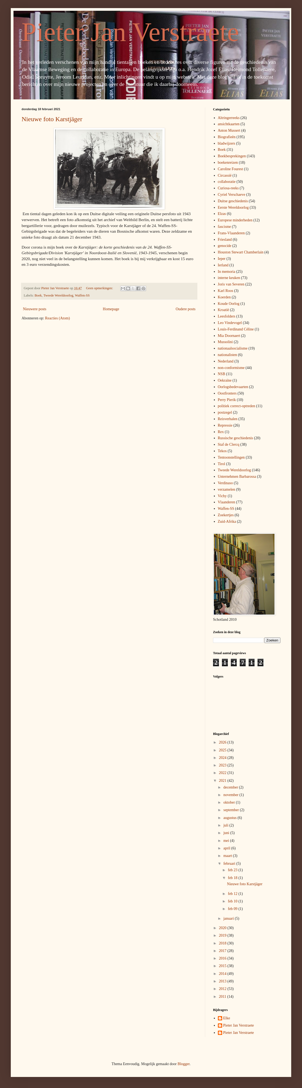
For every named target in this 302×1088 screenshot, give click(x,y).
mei (226, 841)
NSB (221, 374)
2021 (223, 781)
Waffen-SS (82, 295)
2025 (223, 750)
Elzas (222, 214)
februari (229, 864)
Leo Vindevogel (230, 323)
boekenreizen (228, 163)
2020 (223, 928)
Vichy (222, 496)
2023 (223, 765)
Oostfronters (227, 393)
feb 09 (233, 909)
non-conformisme (231, 368)
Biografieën (227, 137)
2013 (223, 981)
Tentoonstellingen (231, 457)
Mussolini (225, 342)
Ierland (223, 265)
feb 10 (233, 901)
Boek (38, 295)
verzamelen (226, 489)
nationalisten (227, 355)
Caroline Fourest (230, 169)
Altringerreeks (229, 118)
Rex (221, 432)
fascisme (224, 227)
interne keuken (229, 278)
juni (226, 833)
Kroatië (223, 310)
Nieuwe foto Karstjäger (52, 119)
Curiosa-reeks (228, 188)
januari (229, 918)
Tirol (221, 464)
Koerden (224, 297)
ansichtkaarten (229, 124)
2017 (223, 951)
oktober (229, 802)
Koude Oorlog (229, 304)
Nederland (226, 361)
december (231, 787)
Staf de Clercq (228, 444)
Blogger (184, 1064)
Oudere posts (186, 309)
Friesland (225, 240)
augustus (230, 818)
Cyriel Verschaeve (231, 195)
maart (228, 856)
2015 (223, 966)
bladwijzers (226, 143)
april (227, 848)
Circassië (225, 175)
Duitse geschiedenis (233, 201)
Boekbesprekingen (232, 156)
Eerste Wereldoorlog (233, 207)
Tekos (222, 451)
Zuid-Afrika (227, 521)
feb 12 (233, 894)
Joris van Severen (231, 284)
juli (226, 825)
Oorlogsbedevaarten (233, 387)
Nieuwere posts (34, 309)
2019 (223, 935)
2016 (223, 958)
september (231, 810)
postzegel (225, 412)
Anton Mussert (229, 130)
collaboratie (227, 182)
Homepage (111, 309)
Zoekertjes (226, 515)
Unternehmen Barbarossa (237, 477)
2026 (223, 742)
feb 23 (233, 870)
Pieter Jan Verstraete (130, 32)
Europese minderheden (235, 220)
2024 (223, 758)
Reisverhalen (228, 419)
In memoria (226, 272)
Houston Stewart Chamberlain (241, 252)
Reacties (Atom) (57, 318)
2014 (223, 974)
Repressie (225, 425)
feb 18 (233, 878)
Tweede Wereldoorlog (58, 295)
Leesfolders (226, 316)
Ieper (222, 259)
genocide (225, 246)
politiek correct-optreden (236, 406)
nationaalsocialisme (233, 348)
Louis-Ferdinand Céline (236, 329)
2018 (223, 943)
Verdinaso (225, 483)
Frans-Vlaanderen (231, 233)
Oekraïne (225, 380)
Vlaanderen (226, 502)
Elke (226, 1018)
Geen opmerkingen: (100, 288)
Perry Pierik (227, 400)
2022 (223, 773)
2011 (223, 997)
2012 (223, 989)
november (231, 795)
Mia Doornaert (229, 336)
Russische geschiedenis (235, 438)
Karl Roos (225, 291)
